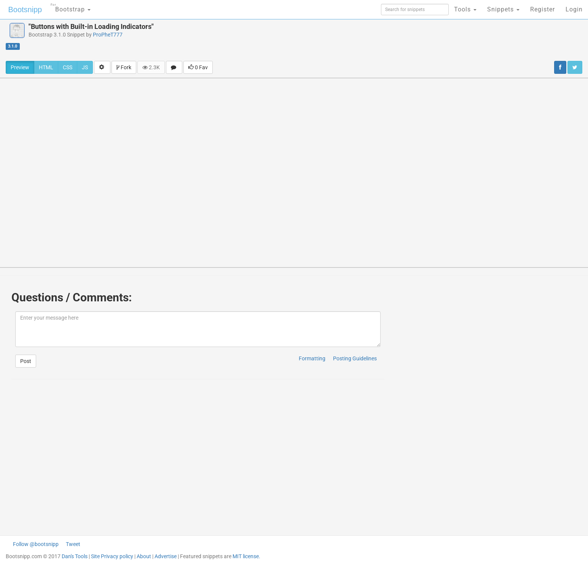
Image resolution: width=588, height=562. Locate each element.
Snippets (503, 9)
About (144, 556)
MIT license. (246, 556)
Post (25, 361)
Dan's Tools (75, 556)
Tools (465, 9)
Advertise (166, 556)
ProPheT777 (108, 35)
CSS (67, 67)
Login (574, 9)
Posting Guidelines (355, 358)
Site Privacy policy (112, 556)
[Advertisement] (340, 40)
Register (542, 9)
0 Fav (198, 67)
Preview (20, 67)
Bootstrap (71, 7)
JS (85, 67)
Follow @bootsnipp (36, 544)
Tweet (73, 544)
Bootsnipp (25, 9)
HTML (46, 67)
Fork (123, 67)
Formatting (312, 358)
